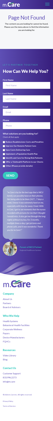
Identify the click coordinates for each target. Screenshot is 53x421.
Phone (6, 120)
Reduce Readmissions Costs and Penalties (25, 142)
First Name (8, 80)
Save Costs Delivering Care (18, 150)
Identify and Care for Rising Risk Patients (24, 158)
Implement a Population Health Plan (22, 154)
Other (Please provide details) (19, 166)
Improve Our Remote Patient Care (21, 146)
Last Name (8, 93)
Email (5, 106)
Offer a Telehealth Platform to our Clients (24, 162)
